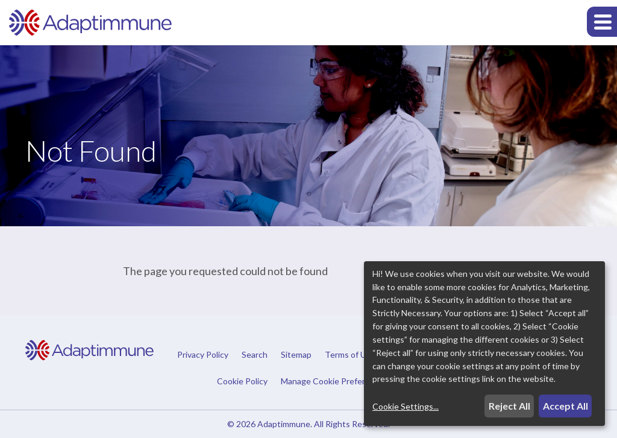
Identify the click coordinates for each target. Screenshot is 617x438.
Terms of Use (350, 355)
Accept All (565, 405)
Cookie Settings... (405, 406)
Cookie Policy (242, 381)
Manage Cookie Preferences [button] (334, 381)
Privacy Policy (202, 355)
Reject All (509, 405)
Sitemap (296, 355)
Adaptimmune (283, 424)
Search (255, 355)
